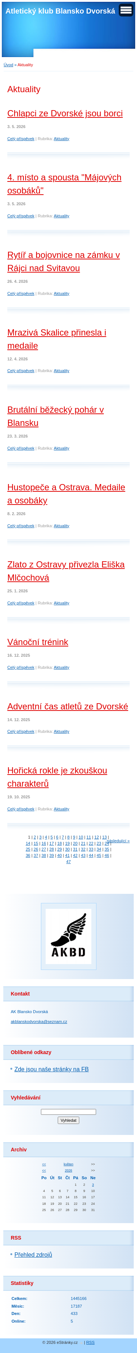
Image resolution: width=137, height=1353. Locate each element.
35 (106, 849)
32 (83, 849)
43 (83, 855)
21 (83, 843)
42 (75, 855)
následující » (118, 841)
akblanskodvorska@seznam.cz (39, 1021)
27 (44, 849)
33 (91, 849)
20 (75, 843)
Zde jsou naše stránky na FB (51, 1069)
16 (44, 843)
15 (36, 843)
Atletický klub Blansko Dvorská (60, 11)
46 (106, 855)
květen (68, 1164)
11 (89, 837)
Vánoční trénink (37, 642)
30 (67, 849)
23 (99, 843)
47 (68, 861)
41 (67, 855)
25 (28, 849)
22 (91, 843)
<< (44, 1164)
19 (67, 843)
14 (28, 843)
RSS (90, 1342)
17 (51, 843)
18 (59, 843)
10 (81, 837)
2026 (68, 1170)
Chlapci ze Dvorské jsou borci (65, 113)
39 (51, 855)
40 (59, 855)
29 (59, 849)
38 (44, 855)
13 (104, 837)
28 (51, 849)
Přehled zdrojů (33, 1255)
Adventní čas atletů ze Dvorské (67, 706)
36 (28, 855)
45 (99, 855)
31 (75, 849)
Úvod (8, 65)
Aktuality (61, 138)
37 (36, 855)
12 (96, 837)
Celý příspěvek (20, 138)
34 (99, 849)
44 (91, 855)
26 (36, 849)
